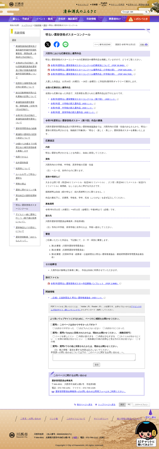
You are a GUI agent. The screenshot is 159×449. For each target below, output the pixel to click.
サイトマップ (83, 4)
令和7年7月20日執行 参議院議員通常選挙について (26, 119)
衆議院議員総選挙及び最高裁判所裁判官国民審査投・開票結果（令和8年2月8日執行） (26, 51)
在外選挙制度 (22, 163)
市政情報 (37, 25)
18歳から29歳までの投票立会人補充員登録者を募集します (26, 147)
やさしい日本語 (117, 4)
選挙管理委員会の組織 (26, 128)
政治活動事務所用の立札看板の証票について (26, 94)
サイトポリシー (101, 419)
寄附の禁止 (21, 184)
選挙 (45, 25)
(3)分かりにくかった (114, 328)
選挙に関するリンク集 (26, 190)
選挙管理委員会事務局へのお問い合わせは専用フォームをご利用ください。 (90, 391)
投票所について (23, 168)
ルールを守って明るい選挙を (26, 176)
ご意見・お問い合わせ (30, 419)
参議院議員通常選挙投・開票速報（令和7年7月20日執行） (27, 106)
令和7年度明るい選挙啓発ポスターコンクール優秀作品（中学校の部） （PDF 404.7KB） (93, 74)
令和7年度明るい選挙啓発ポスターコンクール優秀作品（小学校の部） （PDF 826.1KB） (93, 70)
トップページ (26, 25)
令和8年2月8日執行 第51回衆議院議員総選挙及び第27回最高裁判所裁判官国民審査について (27, 70)
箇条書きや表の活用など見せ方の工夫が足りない (110, 339)
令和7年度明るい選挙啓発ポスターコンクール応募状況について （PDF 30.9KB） (89, 65)
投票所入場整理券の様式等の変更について (26, 85)
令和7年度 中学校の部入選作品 (73, 108)
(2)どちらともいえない (89, 328)
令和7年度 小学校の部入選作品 (73, 103)
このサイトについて (76, 419)
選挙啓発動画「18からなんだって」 (26, 239)
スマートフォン (141, 405)
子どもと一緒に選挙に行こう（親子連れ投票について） (26, 218)
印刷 (142, 45)
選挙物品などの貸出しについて (26, 229)
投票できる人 (22, 157)
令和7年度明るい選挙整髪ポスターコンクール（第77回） (85, 99)
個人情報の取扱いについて (129, 419)
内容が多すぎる (86, 336)
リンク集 (54, 419)
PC (129, 405)
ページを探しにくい (64, 336)
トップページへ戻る (106, 404)
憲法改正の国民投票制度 (26, 197)
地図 (75, 437)
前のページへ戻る (84, 404)
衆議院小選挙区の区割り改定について (26, 136)
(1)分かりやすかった (64, 328)
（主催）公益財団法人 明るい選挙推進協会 (78, 298)
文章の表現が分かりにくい (70, 339)
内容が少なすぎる (106, 336)
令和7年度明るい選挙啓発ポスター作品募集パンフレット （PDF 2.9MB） (86, 283)
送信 (97, 365)
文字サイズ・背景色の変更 (138, 4)
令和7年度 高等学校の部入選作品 (74, 112)
